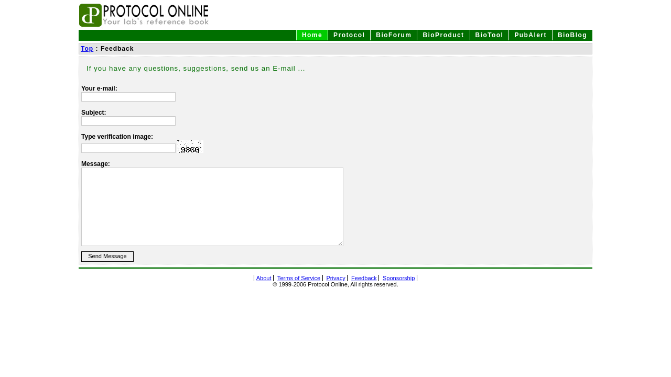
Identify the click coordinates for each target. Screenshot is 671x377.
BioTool (489, 35)
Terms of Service (298, 278)
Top (87, 48)
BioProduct (443, 35)
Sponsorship (399, 278)
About (264, 278)
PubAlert (530, 35)
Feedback (364, 278)
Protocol (349, 35)
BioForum (394, 35)
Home (312, 35)
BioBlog (572, 35)
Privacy (335, 278)
